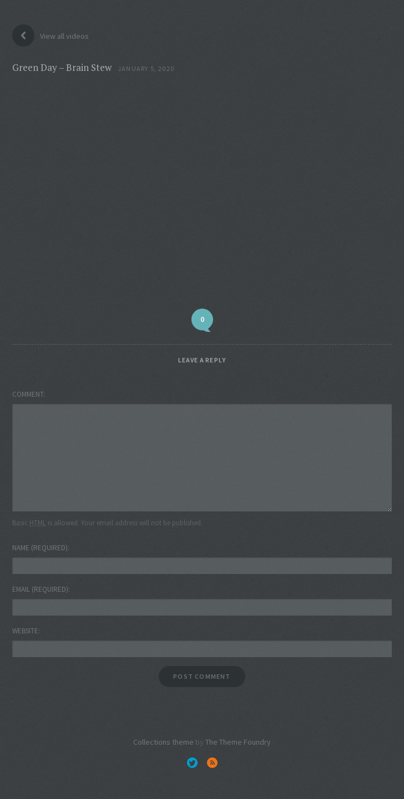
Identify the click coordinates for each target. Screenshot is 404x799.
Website (25, 631)
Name (40, 547)
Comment (28, 394)
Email (40, 589)
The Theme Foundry (238, 742)
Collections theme (163, 742)
